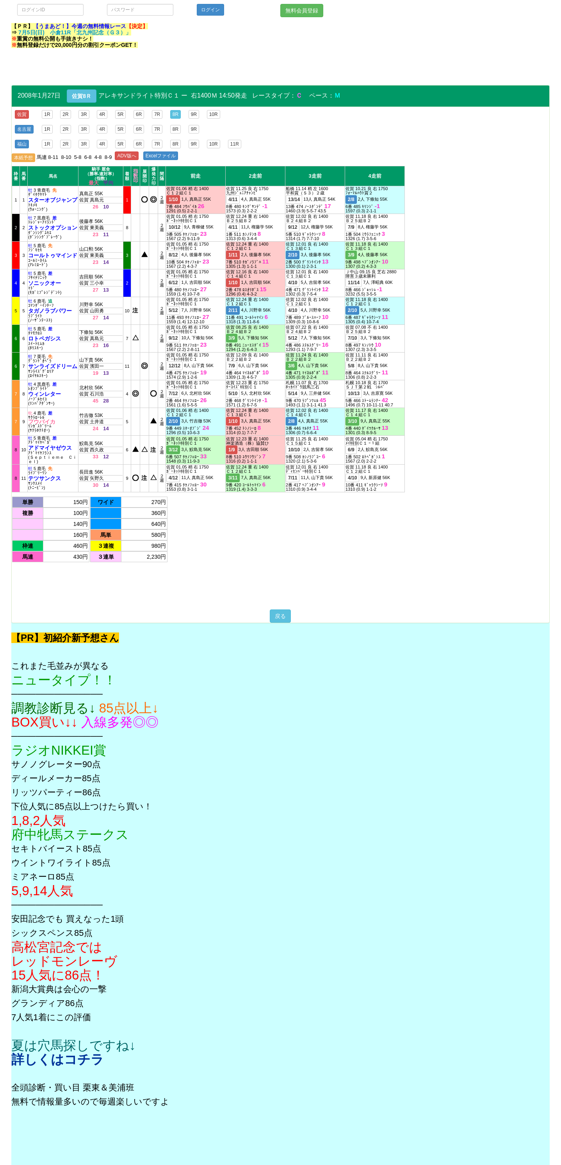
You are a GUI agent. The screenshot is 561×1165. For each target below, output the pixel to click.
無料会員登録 (301, 10)
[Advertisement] (153, 67)
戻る (280, 616)
